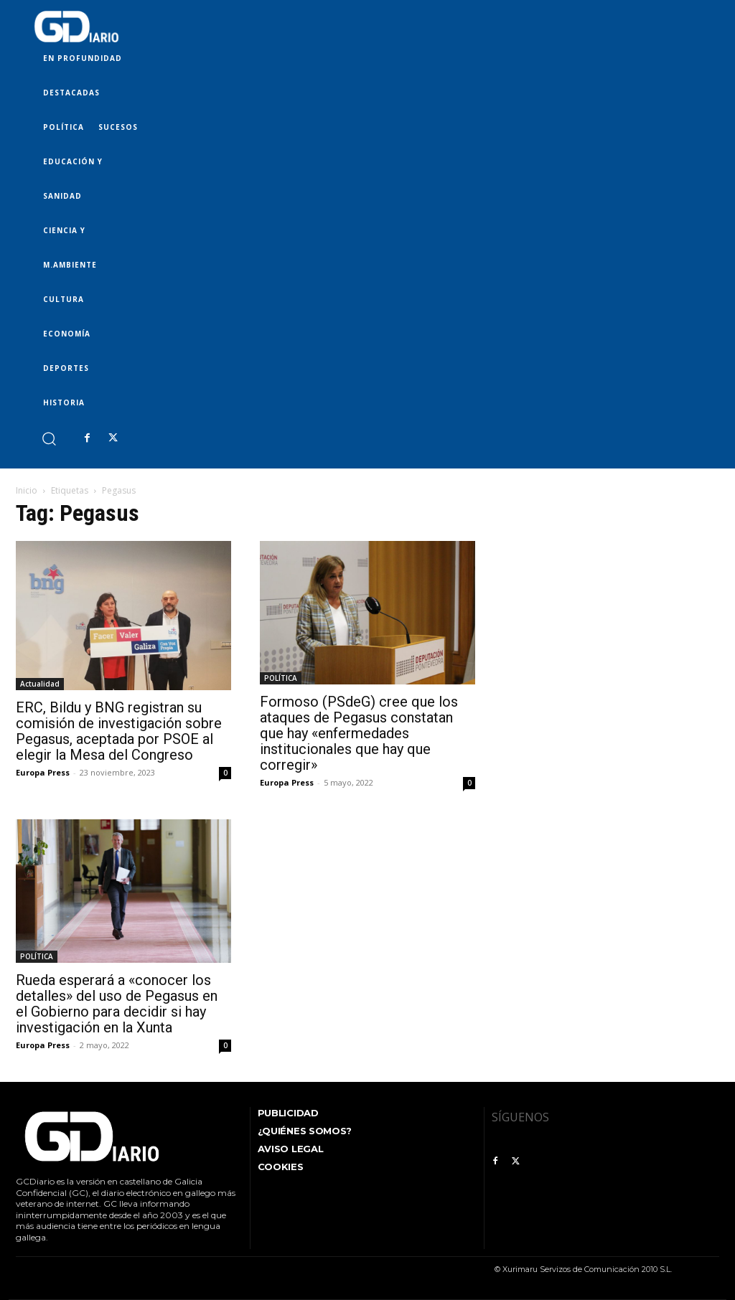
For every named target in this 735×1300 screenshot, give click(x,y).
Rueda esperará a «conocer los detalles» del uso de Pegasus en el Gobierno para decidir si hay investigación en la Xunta (116, 1003)
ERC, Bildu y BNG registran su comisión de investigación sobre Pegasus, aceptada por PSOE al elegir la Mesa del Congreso (119, 731)
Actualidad (40, 684)
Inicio (26, 490)
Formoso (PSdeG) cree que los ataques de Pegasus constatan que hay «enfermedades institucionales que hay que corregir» (359, 733)
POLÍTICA (280, 678)
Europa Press (43, 772)
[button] (48, 438)
